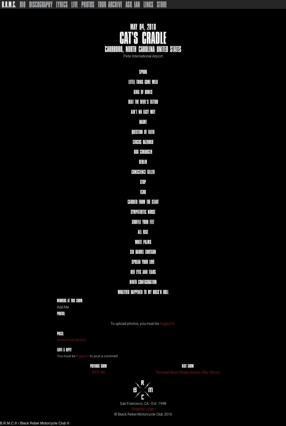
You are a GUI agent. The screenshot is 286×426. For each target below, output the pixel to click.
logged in (82, 356)
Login (150, 409)
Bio (22, 4)
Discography (41, 4)
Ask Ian (133, 4)
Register (138, 409)
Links (148, 4)
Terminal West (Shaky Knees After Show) (188, 372)
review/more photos (71, 340)
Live (74, 4)
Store (162, 4)
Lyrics (62, 4)
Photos (87, 4)
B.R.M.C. (9, 4)
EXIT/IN (98, 372)
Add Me (63, 307)
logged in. (167, 324)
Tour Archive (110, 4)
